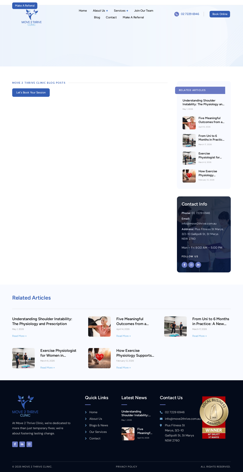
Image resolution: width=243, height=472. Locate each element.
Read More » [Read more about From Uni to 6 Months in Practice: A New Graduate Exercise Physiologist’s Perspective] (199, 336)
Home (83, 10)
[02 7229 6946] (176, 14)
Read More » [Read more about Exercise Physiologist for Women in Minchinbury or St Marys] (47, 367)
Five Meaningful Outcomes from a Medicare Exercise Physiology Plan (211, 123)
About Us (100, 10)
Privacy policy (126, 466)
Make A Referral (133, 17)
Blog (97, 17)
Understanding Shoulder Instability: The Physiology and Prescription (203, 104)
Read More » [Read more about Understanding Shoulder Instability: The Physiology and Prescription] (19, 336)
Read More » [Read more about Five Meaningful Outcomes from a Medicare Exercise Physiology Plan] (123, 336)
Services (121, 10)
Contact (111, 17)
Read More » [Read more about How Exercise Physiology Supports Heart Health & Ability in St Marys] (123, 367)
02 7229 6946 (190, 14)
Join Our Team (143, 10)
